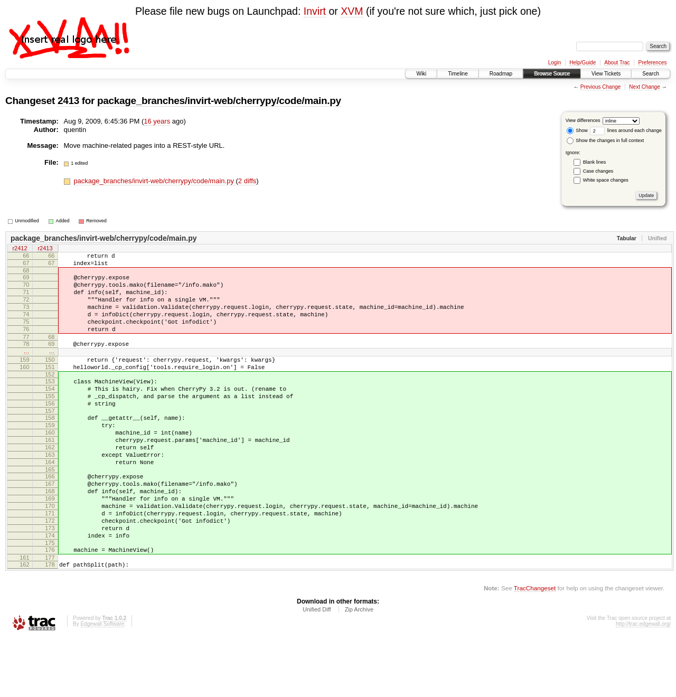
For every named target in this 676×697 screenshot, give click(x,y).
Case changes (598, 171)
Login (554, 62)
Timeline (457, 74)
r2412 (19, 249)
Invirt (315, 11)
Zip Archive (359, 668)
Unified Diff (317, 668)
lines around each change (626, 130)
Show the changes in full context (605, 140)
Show (577, 130)
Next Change (644, 87)
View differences (583, 120)
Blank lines (594, 162)
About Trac (617, 62)
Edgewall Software (102, 682)
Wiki (421, 74)
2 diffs (247, 181)
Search (650, 74)
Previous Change (600, 87)
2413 (68, 100)
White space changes (605, 180)
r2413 (44, 249)
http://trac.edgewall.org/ (643, 682)
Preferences (653, 62)
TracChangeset (535, 646)
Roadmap (501, 74)
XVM (352, 11)
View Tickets (606, 74)
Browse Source (552, 74)
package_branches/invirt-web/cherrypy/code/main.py (219, 100)
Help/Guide (582, 62)
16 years (157, 121)
